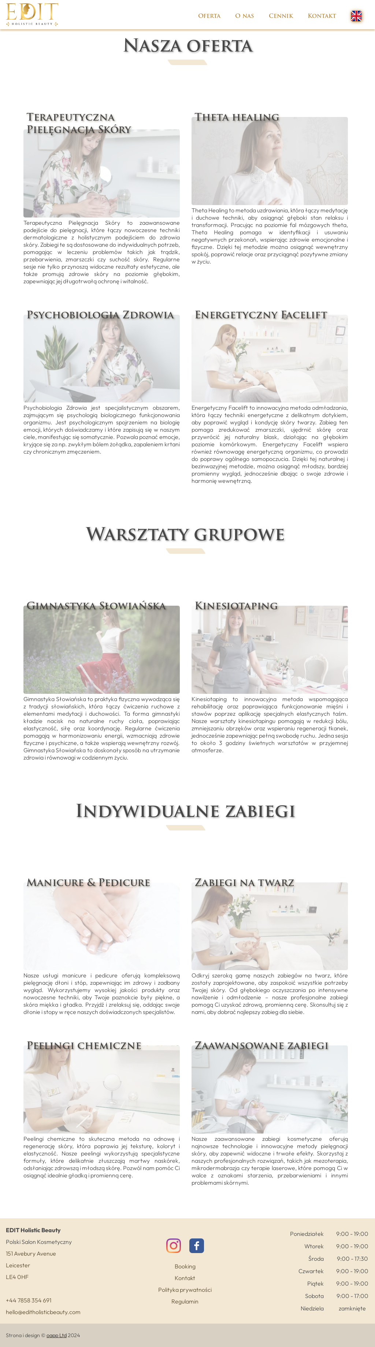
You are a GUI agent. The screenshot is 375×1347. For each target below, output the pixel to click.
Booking (185, 1266)
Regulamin (184, 1301)
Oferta (209, 16)
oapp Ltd (57, 1335)
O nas (244, 16)
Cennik (281, 16)
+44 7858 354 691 (28, 1300)
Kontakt (322, 16)
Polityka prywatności (185, 1289)
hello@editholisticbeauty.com (43, 1312)
